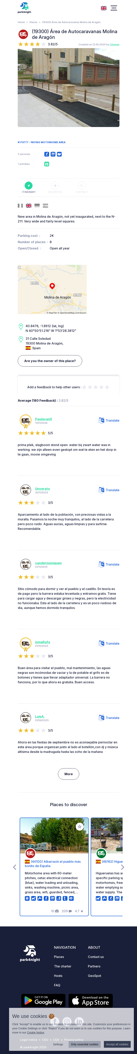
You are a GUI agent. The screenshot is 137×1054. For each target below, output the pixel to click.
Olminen (114, 44)
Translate (109, 420)
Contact (82, 187)
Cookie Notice (35, 1032)
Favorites (55, 187)
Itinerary (28, 187)
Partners (94, 966)
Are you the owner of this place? (50, 361)
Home (21, 22)
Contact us (96, 957)
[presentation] (23, 87)
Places (33, 22)
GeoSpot (94, 976)
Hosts (58, 976)
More (68, 774)
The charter (62, 966)
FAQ (57, 985)
